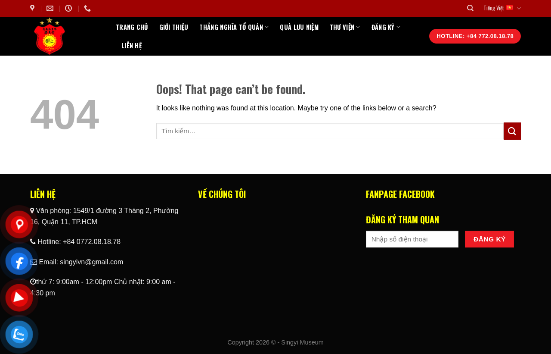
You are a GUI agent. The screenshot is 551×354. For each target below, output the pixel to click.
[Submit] (512, 130)
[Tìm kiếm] (470, 8)
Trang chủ (132, 26)
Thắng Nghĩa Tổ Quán (234, 26)
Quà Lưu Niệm (299, 26)
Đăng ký (386, 26)
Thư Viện (345, 26)
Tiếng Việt (502, 8)
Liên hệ (131, 45)
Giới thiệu (174, 26)
